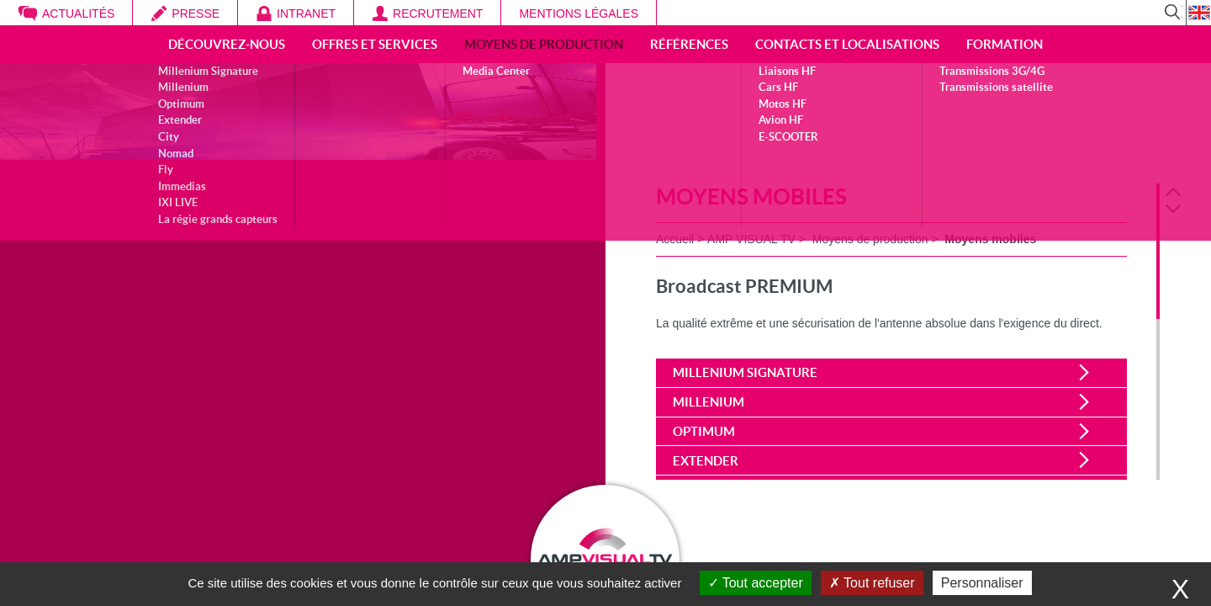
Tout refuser (872, 583)
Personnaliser (982, 583)
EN (1198, 12)
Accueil (675, 239)
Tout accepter (755, 583)
